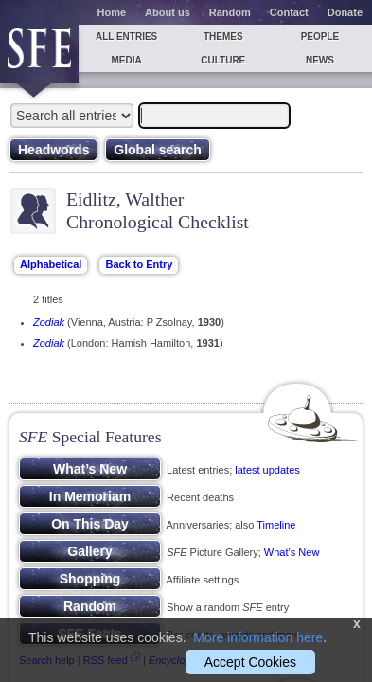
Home (112, 12)
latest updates (267, 470)
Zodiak (48, 322)
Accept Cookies (250, 662)
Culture (223, 60)
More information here (258, 637)
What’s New (291, 552)
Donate (345, 12)
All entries (126, 36)
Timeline (276, 524)
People (320, 36)
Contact (289, 12)
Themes (223, 36)
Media (126, 60)
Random (230, 12)
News (320, 60)
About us (167, 12)
